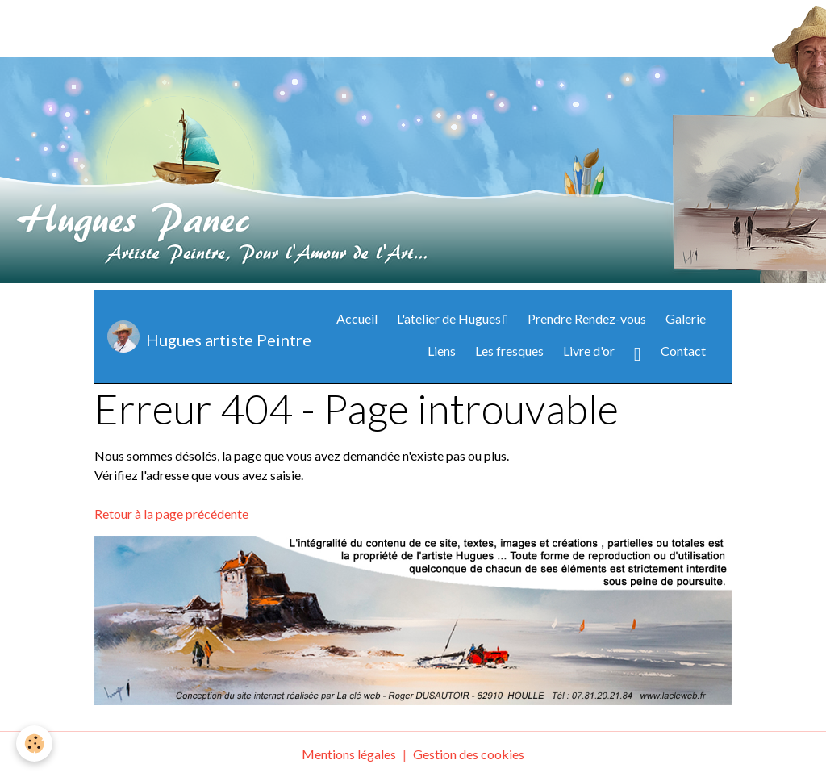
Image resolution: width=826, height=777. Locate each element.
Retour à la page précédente (171, 513)
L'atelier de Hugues (450, 318)
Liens (442, 350)
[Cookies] (34, 743)
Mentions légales (349, 754)
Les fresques (509, 350)
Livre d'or (589, 350)
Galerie (685, 318)
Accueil (357, 318)
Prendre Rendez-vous (587, 318)
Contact (683, 350)
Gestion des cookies (468, 754)
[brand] (193, 336)
